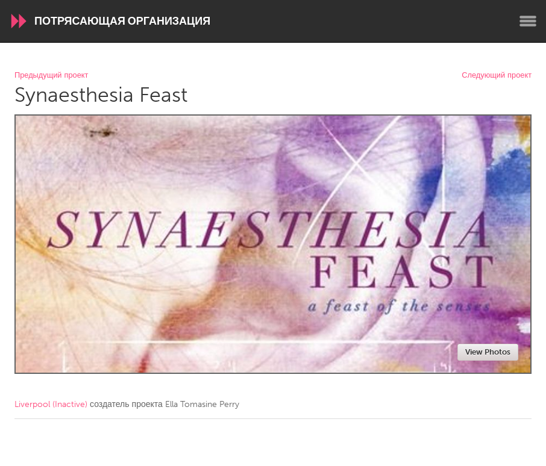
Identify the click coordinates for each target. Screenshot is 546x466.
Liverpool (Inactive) (50, 404)
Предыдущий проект (51, 75)
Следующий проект (497, 75)
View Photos (487, 351)
